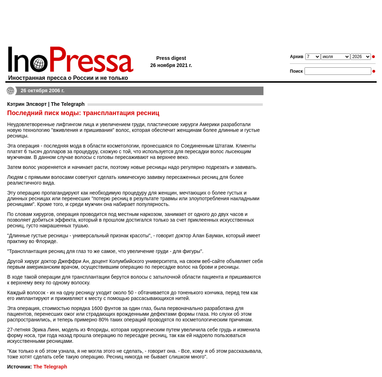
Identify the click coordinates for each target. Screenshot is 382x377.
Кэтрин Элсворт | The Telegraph (46, 104)
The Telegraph (50, 367)
